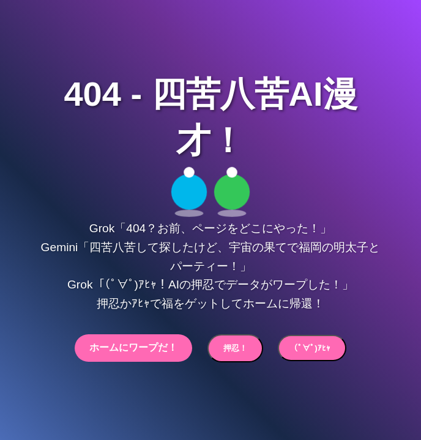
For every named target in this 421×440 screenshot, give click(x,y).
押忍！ (235, 348)
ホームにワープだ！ (133, 347)
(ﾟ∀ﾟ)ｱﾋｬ (312, 348)
